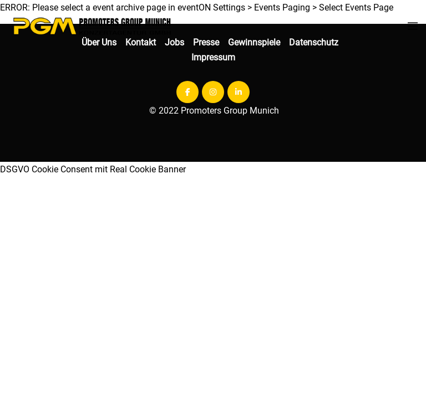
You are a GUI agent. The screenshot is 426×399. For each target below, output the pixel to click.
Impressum (213, 57)
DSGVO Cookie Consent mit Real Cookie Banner (93, 169)
